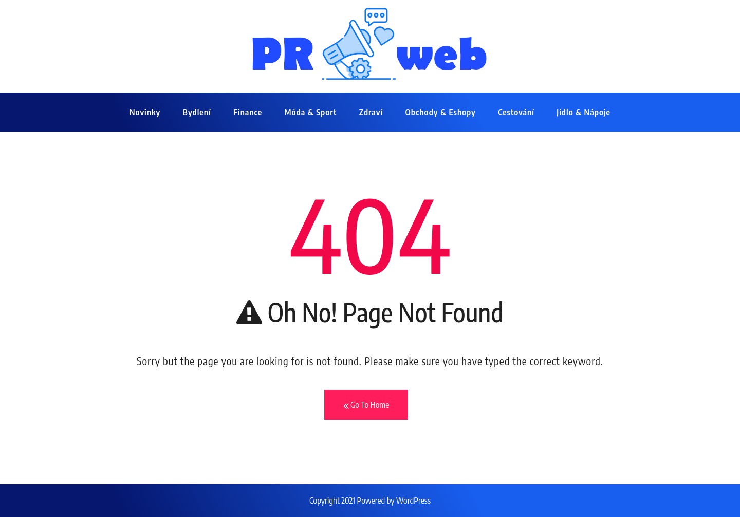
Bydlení (197, 112)
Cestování (516, 112)
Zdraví (371, 112)
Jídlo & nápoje (583, 112)
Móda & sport (310, 112)
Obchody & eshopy (440, 112)
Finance (247, 112)
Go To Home (366, 405)
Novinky (145, 112)
